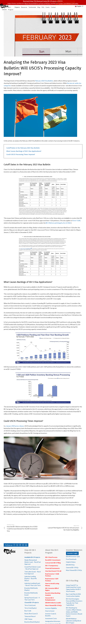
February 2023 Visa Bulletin (44, 81)
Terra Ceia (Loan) (30, 605)
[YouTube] (26, 545)
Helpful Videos (71, 562)
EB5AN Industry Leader (53, 603)
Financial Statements (52, 568)
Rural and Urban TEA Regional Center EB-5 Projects (39, 1)
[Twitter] (20, 545)
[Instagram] (23, 545)
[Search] (56, 3)
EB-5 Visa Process (51, 557)
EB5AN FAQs (70, 565)
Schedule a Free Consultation (65, 3)
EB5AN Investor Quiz (73, 556)
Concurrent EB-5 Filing (53, 563)
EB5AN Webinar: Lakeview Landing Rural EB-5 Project (73, 621)
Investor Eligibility (51, 608)
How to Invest (49, 611)
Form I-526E (76, 220)
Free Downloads (71, 559)
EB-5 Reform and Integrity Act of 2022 (58, 223)
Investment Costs (51, 618)
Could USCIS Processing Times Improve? (20, 154)
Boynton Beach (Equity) (32, 622)
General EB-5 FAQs (72, 567)
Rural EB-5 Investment (52, 560)
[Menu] (29, 4)
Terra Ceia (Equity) (30, 608)
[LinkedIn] (17, 545)
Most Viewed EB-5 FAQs (53, 605)
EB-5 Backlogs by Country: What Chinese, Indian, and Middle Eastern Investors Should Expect (74, 612)
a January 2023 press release (14, 426)
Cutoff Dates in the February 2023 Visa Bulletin (23, 148)
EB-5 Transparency (51, 565)
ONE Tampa (28, 619)
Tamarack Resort (30, 616)
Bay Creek (27, 611)
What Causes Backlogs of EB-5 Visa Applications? (23, 151)
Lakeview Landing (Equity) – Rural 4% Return (30, 578)
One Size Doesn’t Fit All (53, 571)
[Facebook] (14, 545)
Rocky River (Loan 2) (31, 613)
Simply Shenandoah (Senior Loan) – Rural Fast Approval (32, 562)
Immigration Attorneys (52, 621)
